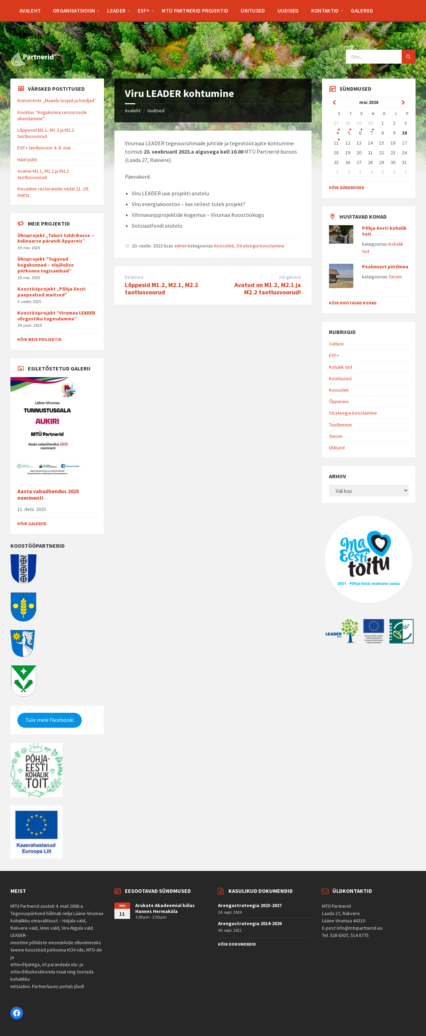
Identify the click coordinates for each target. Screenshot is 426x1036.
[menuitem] (30, 10)
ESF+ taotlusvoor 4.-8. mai (44, 148)
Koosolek (224, 246)
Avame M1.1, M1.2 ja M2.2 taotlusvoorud (43, 174)
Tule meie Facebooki (49, 720)
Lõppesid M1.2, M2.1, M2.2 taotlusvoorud (161, 288)
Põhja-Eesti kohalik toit (384, 231)
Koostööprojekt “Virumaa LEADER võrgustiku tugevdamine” (56, 316)
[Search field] (381, 57)
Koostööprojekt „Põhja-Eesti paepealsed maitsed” (51, 292)
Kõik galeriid (32, 523)
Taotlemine (340, 425)
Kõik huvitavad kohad (353, 302)
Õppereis (339, 401)
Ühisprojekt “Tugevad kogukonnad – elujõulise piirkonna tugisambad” (45, 265)
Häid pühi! (27, 159)
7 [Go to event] (371, 133)
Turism (395, 277)
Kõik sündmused (346, 187)
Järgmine (290, 277)
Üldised (337, 447)
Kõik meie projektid (39, 339)
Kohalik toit (340, 367)
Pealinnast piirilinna (385, 266)
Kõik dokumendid (237, 944)
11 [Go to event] (336, 143)
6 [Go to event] (360, 133)
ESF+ (334, 355)
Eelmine (134, 277)
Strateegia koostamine (260, 246)
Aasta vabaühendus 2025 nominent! (48, 494)
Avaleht (132, 110)
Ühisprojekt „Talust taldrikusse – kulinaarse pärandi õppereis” (55, 238)
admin (180, 246)
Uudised (155, 110)
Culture (336, 344)
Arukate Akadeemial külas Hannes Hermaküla (165, 908)
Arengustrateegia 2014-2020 (250, 923)
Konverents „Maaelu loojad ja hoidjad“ (56, 100)
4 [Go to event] (337, 133)
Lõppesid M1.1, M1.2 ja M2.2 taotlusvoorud (45, 133)
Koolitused (340, 378)
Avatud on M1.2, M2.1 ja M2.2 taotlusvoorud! (267, 288)
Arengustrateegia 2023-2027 (250, 905)
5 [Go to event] (349, 133)
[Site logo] (34, 65)
